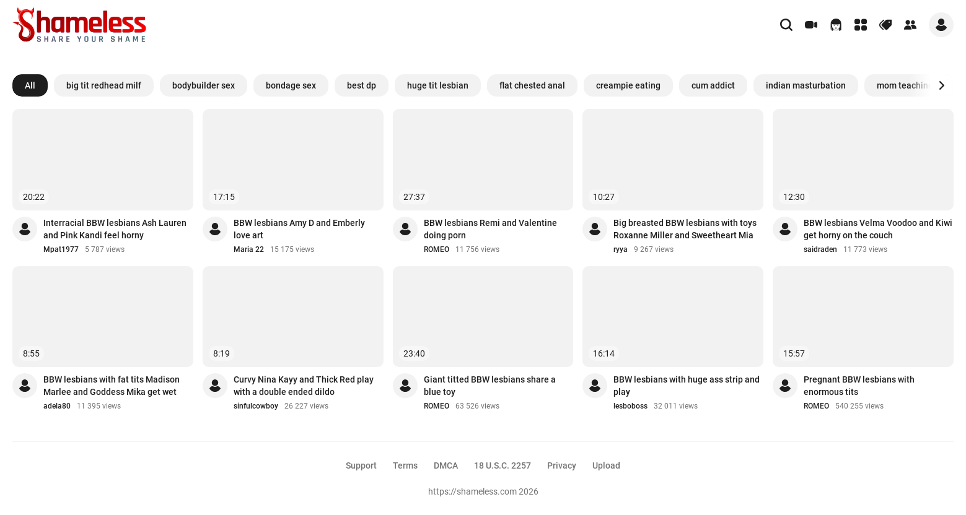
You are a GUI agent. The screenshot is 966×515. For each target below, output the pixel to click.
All (30, 85)
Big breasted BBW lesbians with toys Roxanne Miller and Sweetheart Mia (685, 229)
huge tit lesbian (437, 85)
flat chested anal (532, 85)
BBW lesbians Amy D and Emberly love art (299, 229)
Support (361, 465)
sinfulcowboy (256, 406)
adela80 (57, 406)
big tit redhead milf (103, 85)
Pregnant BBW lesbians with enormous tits (859, 385)
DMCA (446, 465)
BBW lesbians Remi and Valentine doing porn (490, 229)
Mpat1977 (61, 249)
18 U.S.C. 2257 (502, 465)
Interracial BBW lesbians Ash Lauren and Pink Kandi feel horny (115, 229)
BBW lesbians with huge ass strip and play (686, 385)
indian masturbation (806, 85)
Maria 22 (249, 249)
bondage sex (291, 85)
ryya (620, 249)
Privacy (561, 465)
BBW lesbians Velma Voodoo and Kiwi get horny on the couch (878, 229)
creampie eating (628, 85)
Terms (405, 465)
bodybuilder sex (203, 85)
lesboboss (630, 406)
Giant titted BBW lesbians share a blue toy (490, 385)
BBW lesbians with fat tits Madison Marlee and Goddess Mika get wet (111, 385)
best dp (361, 85)
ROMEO (436, 249)
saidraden (820, 249)
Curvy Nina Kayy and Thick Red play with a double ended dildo (304, 385)
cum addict (713, 85)
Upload (606, 465)
